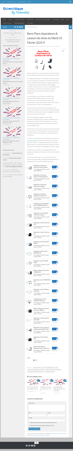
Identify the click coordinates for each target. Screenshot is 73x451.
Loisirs (62, 19)
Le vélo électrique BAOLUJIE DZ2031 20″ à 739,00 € (59, 390)
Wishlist (30, 1)
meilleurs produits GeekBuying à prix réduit (35, 373)
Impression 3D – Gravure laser (42, 19)
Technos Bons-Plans (19, 23)
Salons (67, 19)
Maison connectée (19, 19)
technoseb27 (32, 46)
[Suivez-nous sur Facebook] (15, 27)
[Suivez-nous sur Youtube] (20, 27)
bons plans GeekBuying (37, 369)
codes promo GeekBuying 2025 (48, 369)
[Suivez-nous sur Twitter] (17, 27)
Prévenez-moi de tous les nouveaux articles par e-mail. (42, 427)
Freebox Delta (30, 19)
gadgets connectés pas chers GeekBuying (53, 371)
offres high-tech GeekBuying (49, 373)
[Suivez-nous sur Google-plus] (22, 27)
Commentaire (32, 405)
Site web (30, 420)
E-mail (49, 414)
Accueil (3, 1)
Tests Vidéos (30, 23)
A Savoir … (10, 19)
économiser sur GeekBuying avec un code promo (36, 371)
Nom (30, 414)
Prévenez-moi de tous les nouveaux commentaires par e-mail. (43, 424)
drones (56, 369)
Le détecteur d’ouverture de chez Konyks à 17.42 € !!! (45, 390)
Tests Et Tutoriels (7, 23)
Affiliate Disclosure (11, 1)
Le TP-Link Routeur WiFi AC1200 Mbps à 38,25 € (32, 390)
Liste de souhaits (22, 1)
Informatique (56, 19)
